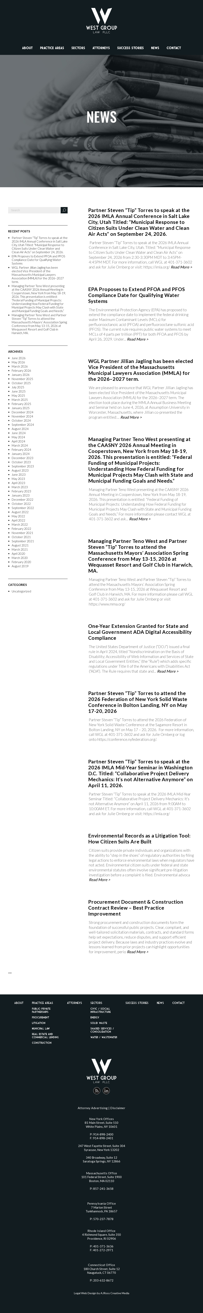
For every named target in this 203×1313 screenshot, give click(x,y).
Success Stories (130, 48)
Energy (94, 1017)
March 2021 (20, 549)
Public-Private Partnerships (41, 1010)
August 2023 (20, 470)
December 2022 (22, 499)
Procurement (40, 1017)
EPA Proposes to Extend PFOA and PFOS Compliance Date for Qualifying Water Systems (38, 259)
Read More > (181, 267)
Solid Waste (98, 1022)
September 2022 (23, 508)
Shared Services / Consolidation (102, 1030)
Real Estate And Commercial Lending (45, 1035)
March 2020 (20, 558)
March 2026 (20, 366)
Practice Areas (52, 48)
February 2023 (21, 491)
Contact (174, 48)
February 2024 (21, 449)
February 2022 (21, 528)
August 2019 (20, 566)
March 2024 (20, 445)
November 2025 (22, 379)
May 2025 (18, 395)
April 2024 (18, 441)
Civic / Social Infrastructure (100, 1010)
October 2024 (21, 420)
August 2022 (20, 512)
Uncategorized (21, 591)
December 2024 (22, 412)
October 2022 (21, 503)
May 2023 (18, 478)
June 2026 (19, 358)
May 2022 (18, 516)
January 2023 (21, 495)
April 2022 (18, 520)
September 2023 (23, 466)
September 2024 (23, 424)
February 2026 (21, 370)
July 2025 (18, 387)
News (155, 48)
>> (10, 973)
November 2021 (22, 533)
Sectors (78, 48)
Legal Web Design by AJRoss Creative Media (101, 1293)
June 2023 (19, 474)
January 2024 (21, 453)
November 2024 (22, 416)
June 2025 (19, 391)
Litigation (38, 1022)
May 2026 (18, 362)
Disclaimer (117, 1108)
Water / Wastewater (103, 1037)
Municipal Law (41, 1028)
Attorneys (101, 48)
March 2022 (20, 524)
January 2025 (21, 408)
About (27, 48)
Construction (42, 1042)
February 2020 (21, 562)
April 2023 (18, 483)
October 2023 (21, 462)
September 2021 (23, 541)
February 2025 (21, 404)
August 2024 (20, 429)
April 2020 (18, 553)
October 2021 (21, 537)
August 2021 (20, 545)
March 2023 (20, 487)
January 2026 (21, 374)
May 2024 (18, 437)
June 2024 (19, 433)
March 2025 (20, 399)
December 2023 (22, 458)
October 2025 (21, 383)
